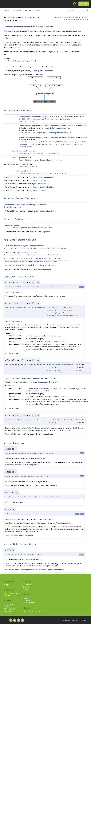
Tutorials (7, 606)
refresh (22, 171)
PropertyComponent (14, 26)
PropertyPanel (30, 61)
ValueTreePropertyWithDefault (57, 126)
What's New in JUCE (11, 593)
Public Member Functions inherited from (28, 177)
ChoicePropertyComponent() (26, 570)
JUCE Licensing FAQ (29, 603)
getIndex (22, 158)
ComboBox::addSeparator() (37, 566)
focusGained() (27, 262)
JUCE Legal (26, 600)
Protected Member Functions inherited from (30, 211)
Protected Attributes (70, 19)
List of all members (82, 19)
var (51, 119)
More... (66, 248)
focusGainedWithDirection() (33, 265)
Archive (25, 589)
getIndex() (11, 42)
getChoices (23, 164)
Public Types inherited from (24, 246)
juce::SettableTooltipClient (43, 187)
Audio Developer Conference (32, 611)
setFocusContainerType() (46, 258)
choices (37, 119)
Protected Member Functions (78, 17)
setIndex (22, 151)
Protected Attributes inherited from (27, 232)
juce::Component (40, 180)
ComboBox (23, 144)
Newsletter (26, 587)
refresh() (10, 45)
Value (47, 117)
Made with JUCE (9, 609)
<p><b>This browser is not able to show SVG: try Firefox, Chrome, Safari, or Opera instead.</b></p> (45, 90)
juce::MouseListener (41, 184)
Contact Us (26, 598)
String (69, 117)
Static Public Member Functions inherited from (27, 269)
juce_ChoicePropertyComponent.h (40, 71)
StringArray (62, 35)
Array (47, 119)
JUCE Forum (26, 585)
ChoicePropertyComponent (29, 117)
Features (7, 596)
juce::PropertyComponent (43, 177)
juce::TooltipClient (40, 190)
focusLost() (41, 262)
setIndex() (46, 52)
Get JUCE (83, 4)
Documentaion (9, 604)
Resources (8, 611)
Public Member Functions (61, 17)
